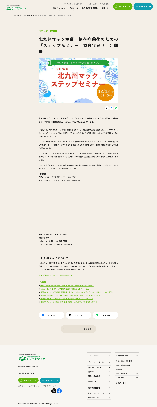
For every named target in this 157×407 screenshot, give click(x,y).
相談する (143, 6)
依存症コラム (121, 383)
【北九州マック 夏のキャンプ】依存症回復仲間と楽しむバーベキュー (65, 289)
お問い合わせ (34, 386)
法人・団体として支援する (98, 393)
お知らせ (21, 386)
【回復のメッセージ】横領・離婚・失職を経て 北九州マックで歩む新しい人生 (68, 302)
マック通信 (120, 377)
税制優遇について (94, 397)
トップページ (18, 15)
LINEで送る (105, 315)
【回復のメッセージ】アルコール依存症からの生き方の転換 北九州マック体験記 (70, 295)
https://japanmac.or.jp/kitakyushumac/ (55, 275)
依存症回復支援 (122, 355)
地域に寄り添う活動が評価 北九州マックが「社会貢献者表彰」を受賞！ (67, 285)
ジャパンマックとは (96, 362)
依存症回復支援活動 (90, 8)
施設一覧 (105, 8)
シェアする (52, 315)
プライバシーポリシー (51, 386)
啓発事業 (119, 369)
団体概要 (91, 372)
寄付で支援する (94, 388)
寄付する (123, 6)
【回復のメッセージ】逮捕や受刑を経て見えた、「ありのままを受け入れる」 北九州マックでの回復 (76, 292)
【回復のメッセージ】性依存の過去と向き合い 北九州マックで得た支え (66, 298)
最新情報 (31, 15)
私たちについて (59, 8)
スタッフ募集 (104, 4)
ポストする (78, 315)
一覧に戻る (87, 329)
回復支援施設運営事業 (124, 361)
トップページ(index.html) (16, 8)
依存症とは (73, 8)
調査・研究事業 (121, 373)
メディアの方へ (68, 4)
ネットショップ (91, 4)
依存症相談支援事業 (123, 365)
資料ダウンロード (94, 367)
